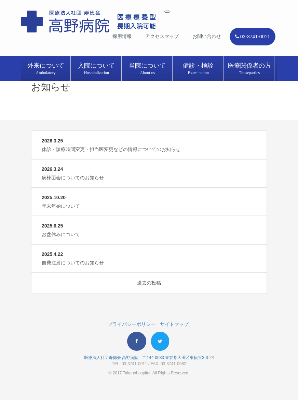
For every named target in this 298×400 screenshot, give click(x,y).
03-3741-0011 (252, 36)
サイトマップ (174, 324)
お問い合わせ (206, 36)
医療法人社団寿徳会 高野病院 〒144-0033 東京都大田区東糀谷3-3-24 (149, 357)
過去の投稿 (149, 283)
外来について (45, 69)
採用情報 (122, 36)
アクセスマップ (162, 36)
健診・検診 (198, 69)
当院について (147, 69)
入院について (96, 69)
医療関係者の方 (249, 69)
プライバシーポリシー (131, 324)
